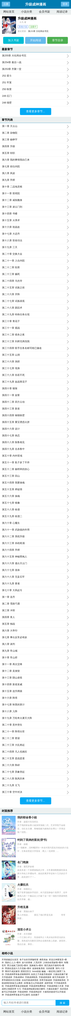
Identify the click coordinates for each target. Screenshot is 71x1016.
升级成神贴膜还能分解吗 (34, 989)
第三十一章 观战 (35, 328)
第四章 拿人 (35, 617)
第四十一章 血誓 (35, 395)
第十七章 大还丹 (35, 233)
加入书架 (13, 40)
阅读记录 (62, 11)
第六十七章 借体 (35, 570)
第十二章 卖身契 (35, 671)
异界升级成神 (46, 980)
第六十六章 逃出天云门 (35, 563)
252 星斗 (35, 75)
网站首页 (8, 11)
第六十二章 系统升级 (35, 536)
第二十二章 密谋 (35, 738)
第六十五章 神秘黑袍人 (35, 556)
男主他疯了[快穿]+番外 (17, 965)
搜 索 (62, 1003)
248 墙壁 (35, 102)
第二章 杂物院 (35, 133)
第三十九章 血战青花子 (35, 381)
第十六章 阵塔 (35, 698)
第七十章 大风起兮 (35, 590)
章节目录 (57, 40)
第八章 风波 (35, 173)
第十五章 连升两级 (35, 691)
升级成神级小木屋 (56, 986)
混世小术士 (24, 929)
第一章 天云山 (35, 126)
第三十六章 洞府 (35, 361)
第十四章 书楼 (35, 213)
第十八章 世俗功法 (35, 240)
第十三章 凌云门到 (35, 207)
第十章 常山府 (35, 657)
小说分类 (26, 11)
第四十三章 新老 (35, 408)
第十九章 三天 (35, 247)
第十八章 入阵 (35, 711)
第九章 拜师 (35, 180)
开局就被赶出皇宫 (10, 959)
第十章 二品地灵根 (35, 186)
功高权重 (50, 968)
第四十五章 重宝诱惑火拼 (35, 422)
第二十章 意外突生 (35, 724)
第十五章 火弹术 (35, 220)
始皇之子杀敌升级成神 (42, 974)
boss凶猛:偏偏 (39, 971)
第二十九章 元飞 (35, 785)
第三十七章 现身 (35, 368)
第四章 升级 (35, 146)
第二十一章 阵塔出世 (35, 731)
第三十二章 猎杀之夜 (35, 334)
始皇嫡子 (36, 995)
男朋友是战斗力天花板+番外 (18, 968)
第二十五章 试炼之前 (35, 287)
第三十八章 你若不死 (35, 375)
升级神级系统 (60, 980)
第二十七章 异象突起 (35, 772)
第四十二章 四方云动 (35, 402)
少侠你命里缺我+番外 (53, 962)
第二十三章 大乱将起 (35, 745)
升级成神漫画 (45, 977)
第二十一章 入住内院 (35, 260)
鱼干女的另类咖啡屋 (29, 959)
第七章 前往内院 (35, 166)
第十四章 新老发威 (35, 684)
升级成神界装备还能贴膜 (17, 986)
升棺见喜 (22, 907)
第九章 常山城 (35, 650)
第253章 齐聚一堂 (35, 69)
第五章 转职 (35, 153)
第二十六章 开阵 (35, 294)
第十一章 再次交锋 (35, 664)
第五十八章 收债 (35, 509)
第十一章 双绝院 (35, 193)
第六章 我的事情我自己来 (35, 159)
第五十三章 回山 (35, 476)
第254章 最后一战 (35, 62)
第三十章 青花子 (35, 321)
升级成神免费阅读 (38, 986)
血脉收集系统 (38, 968)
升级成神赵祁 (36, 992)
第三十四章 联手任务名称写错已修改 (35, 348)
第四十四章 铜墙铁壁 (35, 415)
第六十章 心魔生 (35, 523)
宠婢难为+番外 (36, 965)
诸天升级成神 (59, 977)
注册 (5, 4)
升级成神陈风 (32, 977)
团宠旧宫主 (26, 971)
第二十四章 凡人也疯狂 (35, 751)
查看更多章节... (35, 111)
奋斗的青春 (27, 962)
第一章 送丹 (35, 597)
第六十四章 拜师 (35, 550)
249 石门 (35, 96)
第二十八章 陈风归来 (35, 778)
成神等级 (49, 983)
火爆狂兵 (22, 884)
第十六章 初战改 (35, 227)
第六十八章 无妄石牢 (35, 576)
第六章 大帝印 (35, 630)
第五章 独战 (35, 624)
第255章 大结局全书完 (38, 31)
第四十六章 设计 (35, 428)
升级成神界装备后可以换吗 (18, 995)
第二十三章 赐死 (35, 274)
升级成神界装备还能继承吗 (18, 974)
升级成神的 (23, 992)
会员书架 (44, 11)
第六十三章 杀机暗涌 (35, 543)
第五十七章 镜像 (35, 502)
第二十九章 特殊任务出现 (35, 314)
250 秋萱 (35, 89)
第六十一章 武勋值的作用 (35, 529)
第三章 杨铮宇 (35, 139)
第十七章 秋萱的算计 (35, 704)
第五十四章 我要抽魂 (35, 482)
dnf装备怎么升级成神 (34, 983)
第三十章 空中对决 (35, 792)
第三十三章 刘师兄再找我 (35, 341)
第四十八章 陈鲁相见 (35, 442)
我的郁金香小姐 (27, 817)
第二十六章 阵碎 (35, 765)
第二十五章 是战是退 (35, 758)
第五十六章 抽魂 (35, 496)
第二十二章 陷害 (35, 267)
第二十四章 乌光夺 (35, 281)
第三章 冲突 (35, 610)
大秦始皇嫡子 (53, 989)
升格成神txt (19, 977)
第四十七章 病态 (35, 435)
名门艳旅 (22, 862)
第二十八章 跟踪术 (35, 307)
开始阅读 (35, 40)
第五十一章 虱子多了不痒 (35, 462)
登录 (65, 4)
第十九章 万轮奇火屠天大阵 (35, 718)
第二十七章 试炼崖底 (35, 301)
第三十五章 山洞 (35, 354)
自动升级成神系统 (31, 980)
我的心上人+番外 (13, 962)
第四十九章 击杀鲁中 (35, 449)
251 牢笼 (35, 82)
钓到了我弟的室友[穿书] (32, 839)
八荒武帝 (38, 962)
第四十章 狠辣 (35, 388)
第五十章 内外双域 (35, 455)
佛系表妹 (43, 959)
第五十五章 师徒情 (35, 489)
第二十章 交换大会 (35, 254)
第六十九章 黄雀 (35, 583)
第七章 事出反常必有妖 (35, 637)
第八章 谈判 (35, 644)
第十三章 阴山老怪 (35, 677)
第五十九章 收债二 (35, 516)
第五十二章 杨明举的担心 (35, 469)
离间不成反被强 (12, 971)
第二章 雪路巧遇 (35, 603)
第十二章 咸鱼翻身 (35, 200)
